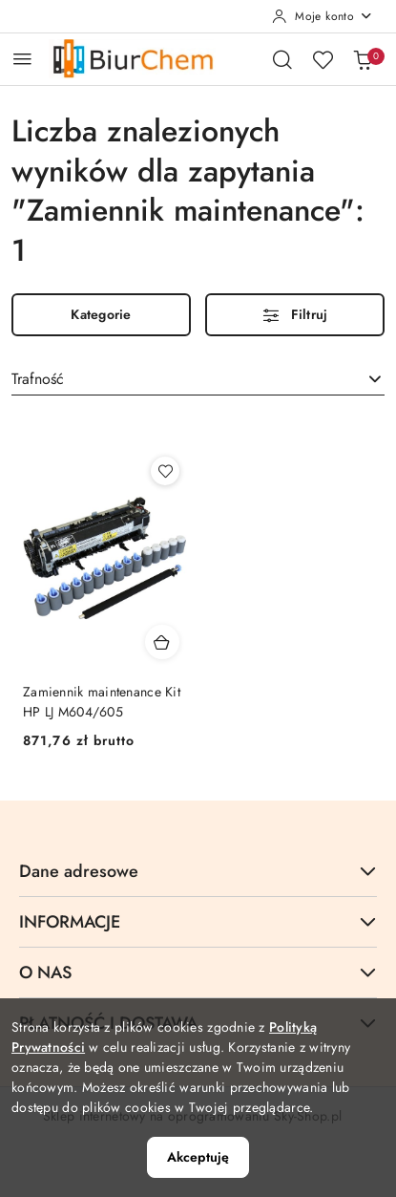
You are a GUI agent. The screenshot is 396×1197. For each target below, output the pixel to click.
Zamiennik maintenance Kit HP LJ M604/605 (101, 701)
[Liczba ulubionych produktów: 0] (322, 59)
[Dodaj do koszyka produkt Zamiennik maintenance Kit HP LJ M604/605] (162, 642)
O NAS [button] (198, 972)
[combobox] (198, 379)
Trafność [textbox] (37, 379)
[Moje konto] (322, 16)
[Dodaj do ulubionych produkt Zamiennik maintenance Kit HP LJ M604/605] (165, 471)
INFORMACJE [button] (198, 921)
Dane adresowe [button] (198, 871)
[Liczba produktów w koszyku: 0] (362, 59)
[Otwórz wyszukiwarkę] (282, 59)
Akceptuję (198, 1156)
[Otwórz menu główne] (22, 59)
